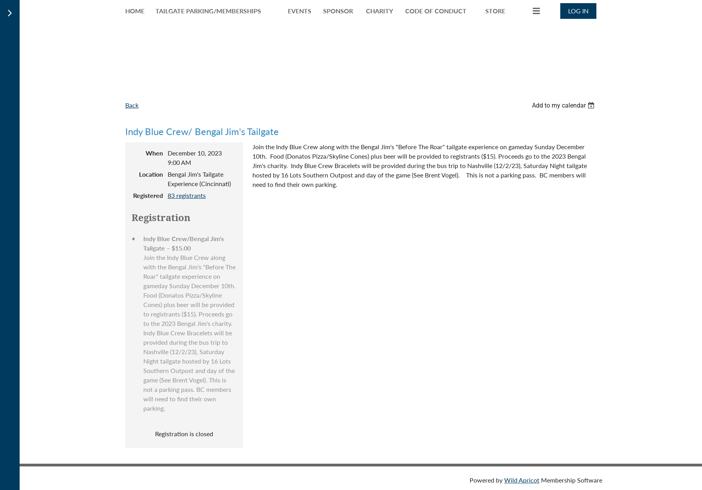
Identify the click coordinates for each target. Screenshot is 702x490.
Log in (578, 11)
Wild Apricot (521, 480)
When (154, 153)
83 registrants (187, 195)
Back (132, 105)
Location (151, 174)
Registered (148, 195)
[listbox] (564, 105)
